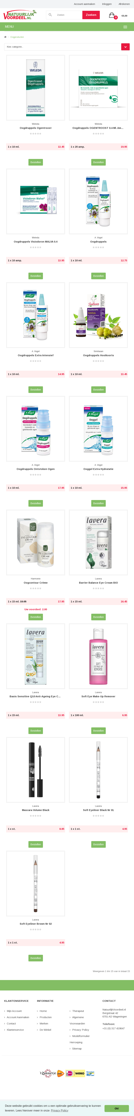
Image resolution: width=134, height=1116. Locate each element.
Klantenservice (15, 1029)
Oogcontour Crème (36, 582)
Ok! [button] (117, 1108)
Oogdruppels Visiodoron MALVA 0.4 (35, 241)
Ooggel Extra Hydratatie (98, 469)
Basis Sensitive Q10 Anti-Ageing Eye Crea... (36, 696)
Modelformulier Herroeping (80, 1039)
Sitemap (77, 1048)
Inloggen (107, 4)
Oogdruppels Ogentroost (35, 128)
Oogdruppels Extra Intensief (35, 355)
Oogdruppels (98, 241)
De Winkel (45, 1029)
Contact (11, 1023)
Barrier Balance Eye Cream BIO (98, 582)
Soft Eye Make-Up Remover (98, 696)
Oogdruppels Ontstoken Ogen (36, 469)
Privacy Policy (80, 1029)
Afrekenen (124, 4)
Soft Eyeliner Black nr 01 (98, 810)
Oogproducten (17, 37)
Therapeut (78, 1010)
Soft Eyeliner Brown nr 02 (36, 923)
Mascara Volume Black (35, 810)
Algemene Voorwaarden (77, 1020)
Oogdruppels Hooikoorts (98, 355)
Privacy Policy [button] (59, 1110)
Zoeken (91, 14)
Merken (44, 1023)
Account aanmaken (84, 4)
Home (43, 1010)
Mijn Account (14, 1010)
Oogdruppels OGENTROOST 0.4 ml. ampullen (98, 128)
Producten (46, 1017)
